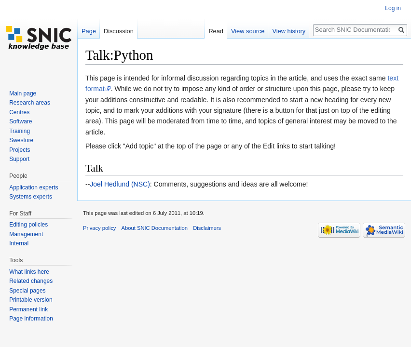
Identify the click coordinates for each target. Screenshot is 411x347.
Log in (393, 8)
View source (247, 31)
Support (19, 159)
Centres (19, 112)
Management (26, 234)
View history (288, 31)
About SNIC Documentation (155, 228)
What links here (29, 271)
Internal (18, 243)
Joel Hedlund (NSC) (120, 184)
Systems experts (30, 196)
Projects (19, 150)
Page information (31, 318)
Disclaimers (207, 228)
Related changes (31, 281)
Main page (22, 93)
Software (20, 121)
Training (19, 131)
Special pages (27, 290)
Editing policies (28, 224)
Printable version (30, 299)
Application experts (33, 187)
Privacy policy (99, 228)
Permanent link (28, 309)
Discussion (119, 31)
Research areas (29, 102)
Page (89, 31)
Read (215, 31)
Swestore (21, 140)
